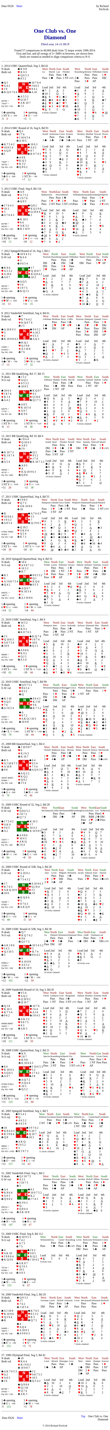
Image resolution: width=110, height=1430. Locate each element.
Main (19, 6)
